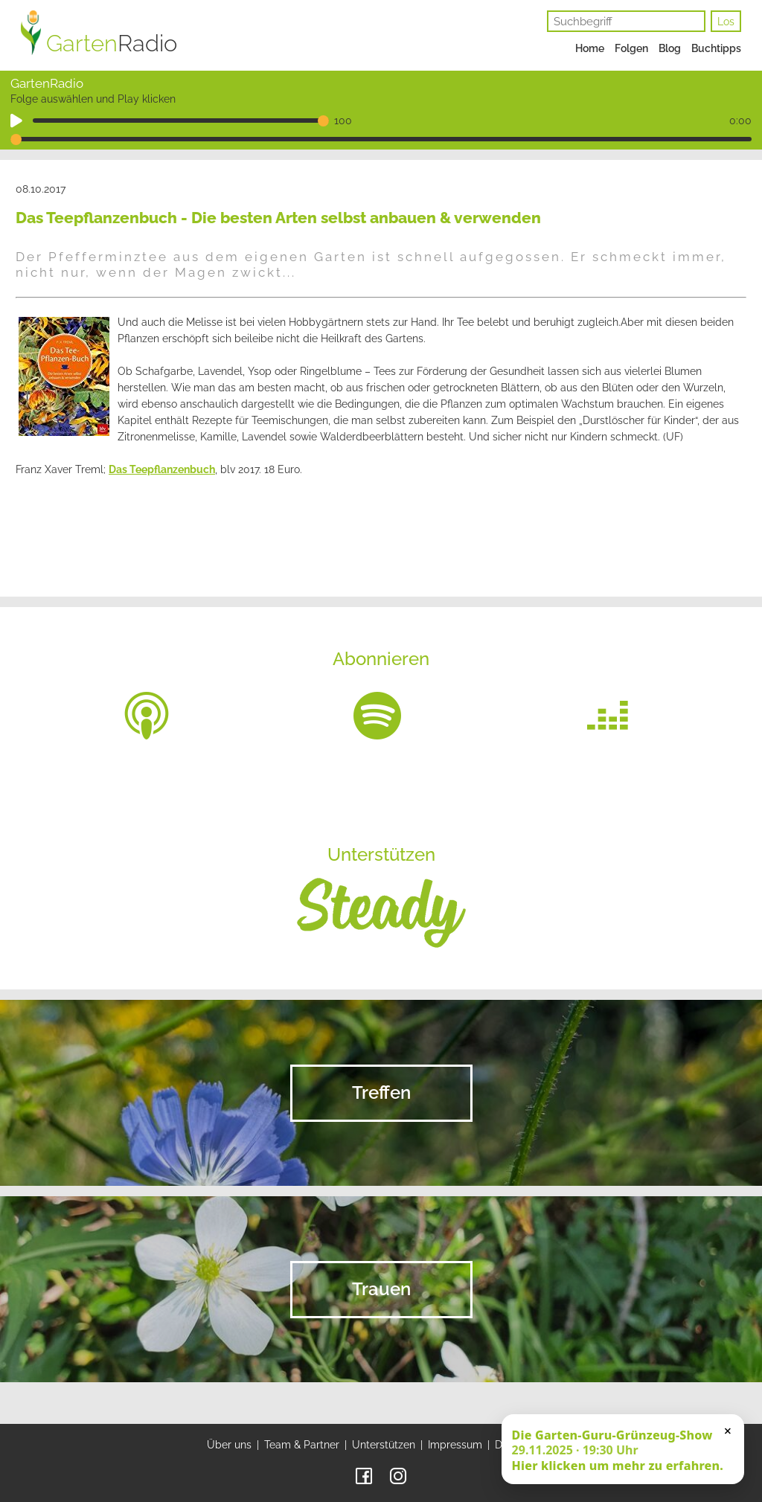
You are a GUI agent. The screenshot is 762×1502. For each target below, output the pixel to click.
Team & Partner (301, 1445)
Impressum (455, 1445)
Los (725, 22)
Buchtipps (716, 48)
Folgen (631, 48)
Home (589, 48)
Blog (670, 48)
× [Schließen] (727, 1431)
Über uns (229, 1445)
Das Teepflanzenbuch (162, 469)
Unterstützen (383, 1445)
